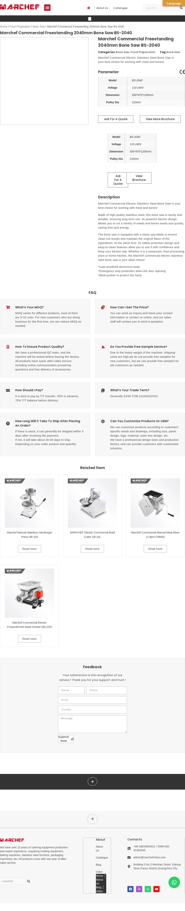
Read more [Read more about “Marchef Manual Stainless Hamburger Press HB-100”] (29, 548)
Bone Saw (39, 26)
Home (3, 26)
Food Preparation (19, 26)
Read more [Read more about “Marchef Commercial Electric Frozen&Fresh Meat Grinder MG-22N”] (29, 638)
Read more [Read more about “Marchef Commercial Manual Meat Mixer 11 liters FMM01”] (155, 548)
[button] (47, 7)
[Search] (181, 7)
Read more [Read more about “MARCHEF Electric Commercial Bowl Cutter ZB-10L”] (92, 548)
